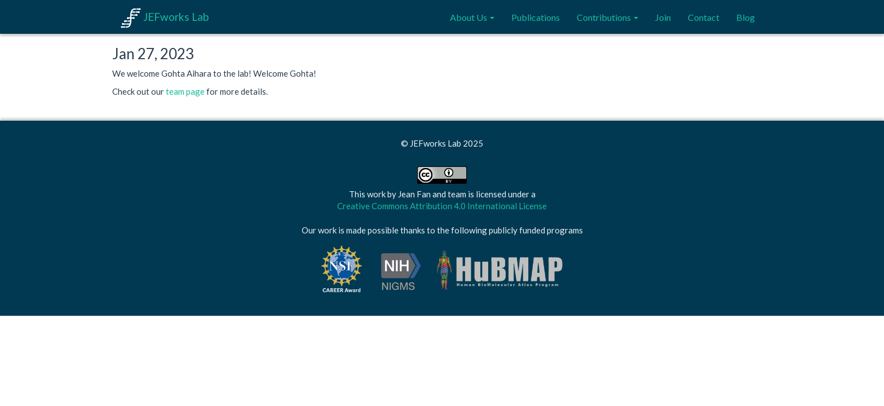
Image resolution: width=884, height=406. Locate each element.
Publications (535, 17)
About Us (472, 17)
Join (663, 17)
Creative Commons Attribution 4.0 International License (442, 206)
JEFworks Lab (165, 16)
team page (185, 91)
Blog (745, 17)
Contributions (607, 17)
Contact (703, 17)
